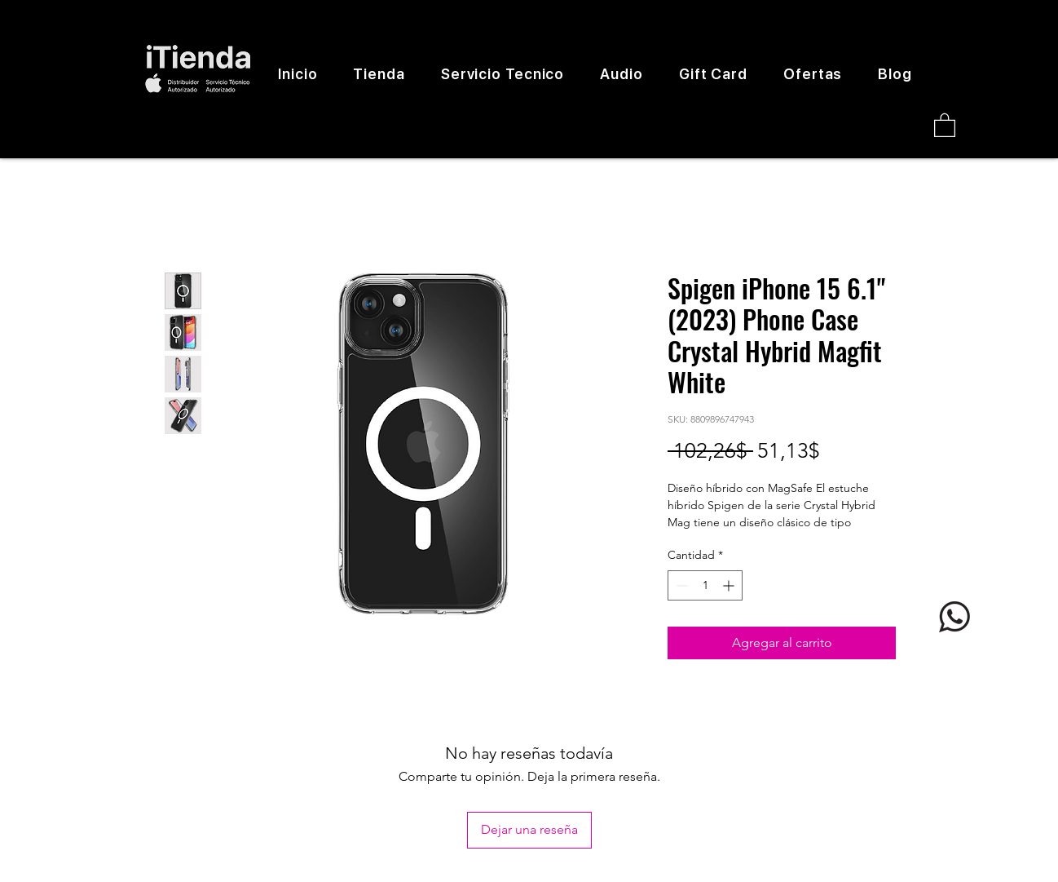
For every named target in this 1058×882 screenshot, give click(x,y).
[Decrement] (680, 585)
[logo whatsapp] (954, 616)
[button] (944, 124)
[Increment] (730, 585)
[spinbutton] (705, 585)
